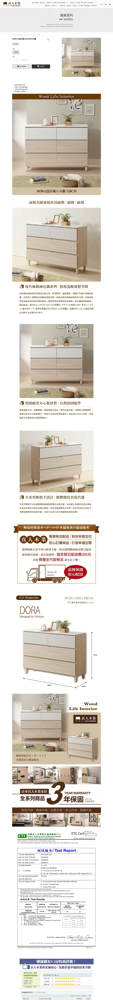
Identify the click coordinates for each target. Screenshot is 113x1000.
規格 (13, 48)
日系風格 (26, 35)
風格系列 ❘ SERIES (17, 35)
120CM (16, 52)
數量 (13, 57)
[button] (102, 4)
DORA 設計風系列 (35, 35)
